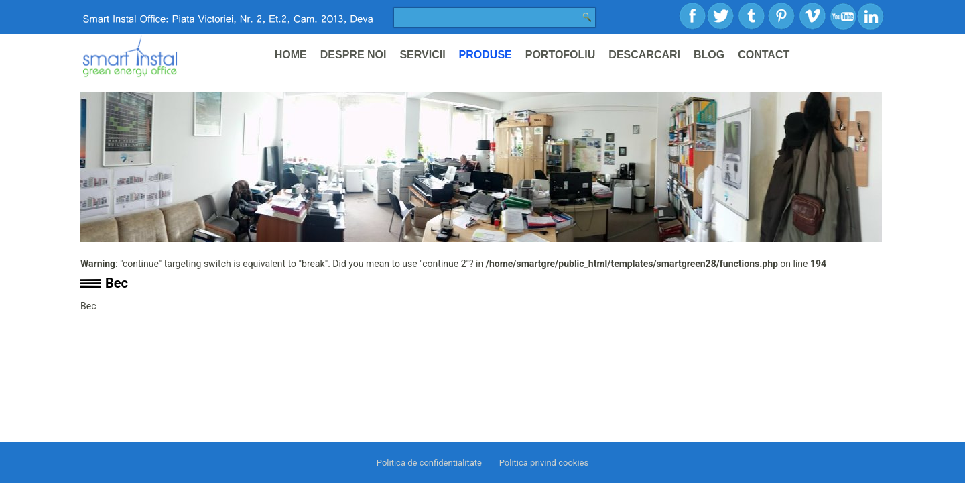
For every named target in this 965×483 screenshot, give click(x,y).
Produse (485, 54)
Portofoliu (560, 54)
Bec (116, 283)
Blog (709, 54)
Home (291, 54)
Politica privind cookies (543, 463)
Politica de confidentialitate (429, 463)
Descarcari (644, 54)
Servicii (422, 54)
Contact (763, 54)
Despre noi (353, 54)
